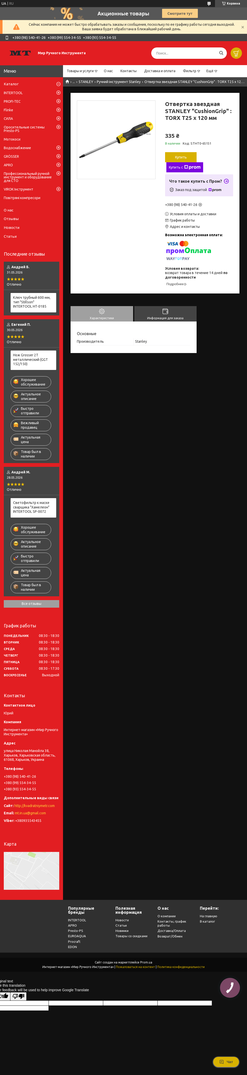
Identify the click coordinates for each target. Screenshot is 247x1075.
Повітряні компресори (22, 198)
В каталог (207, 921)
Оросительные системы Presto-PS (24, 129)
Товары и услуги (80, 71)
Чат (226, 1062)
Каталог (11, 84)
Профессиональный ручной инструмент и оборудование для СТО (28, 177)
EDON (72, 947)
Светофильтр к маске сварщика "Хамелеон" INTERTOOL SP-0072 (31, 507)
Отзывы (11, 219)
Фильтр (189, 71)
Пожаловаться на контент (135, 967)
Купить (181, 157)
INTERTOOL (13, 93)
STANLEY (86, 82)
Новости (11, 227)
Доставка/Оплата (172, 930)
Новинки (122, 930)
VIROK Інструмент (18, 189)
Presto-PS (75, 930)
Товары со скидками (131, 936)
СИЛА (8, 119)
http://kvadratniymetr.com (34, 806)
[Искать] (221, 53)
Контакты (128, 71)
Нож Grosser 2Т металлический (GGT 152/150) (30, 359)
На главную (208, 916)
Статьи (10, 236)
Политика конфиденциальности (181, 967)
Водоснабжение (17, 148)
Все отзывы (31, 604)
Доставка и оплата (159, 71)
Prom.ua (146, 962)
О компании (167, 916)
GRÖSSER (11, 156)
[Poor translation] (18, 996)
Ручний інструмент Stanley (119, 82)
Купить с (185, 167)
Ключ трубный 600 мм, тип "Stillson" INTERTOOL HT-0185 (31, 301)
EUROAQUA (77, 936)
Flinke (8, 110)
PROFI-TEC (12, 101)
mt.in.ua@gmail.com (30, 813)
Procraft (74, 941)
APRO (8, 165)
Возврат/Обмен (170, 936)
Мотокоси (12, 139)
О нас (108, 71)
